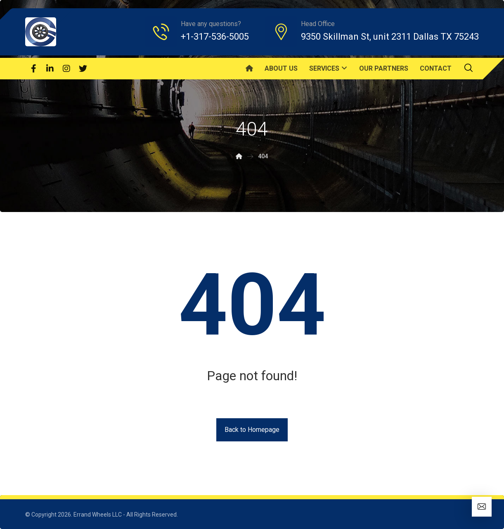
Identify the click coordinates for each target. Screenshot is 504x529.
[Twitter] (83, 68)
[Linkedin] (50, 68)
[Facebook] (33, 68)
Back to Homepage (252, 430)
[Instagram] (66, 68)
